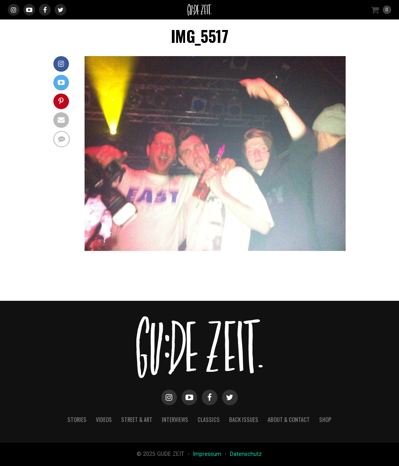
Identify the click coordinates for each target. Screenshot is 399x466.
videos (104, 419)
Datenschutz (246, 454)
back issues (243, 419)
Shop (325, 419)
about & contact (289, 419)
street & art (136, 419)
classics (209, 419)
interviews (175, 419)
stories (77, 419)
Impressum (208, 454)
